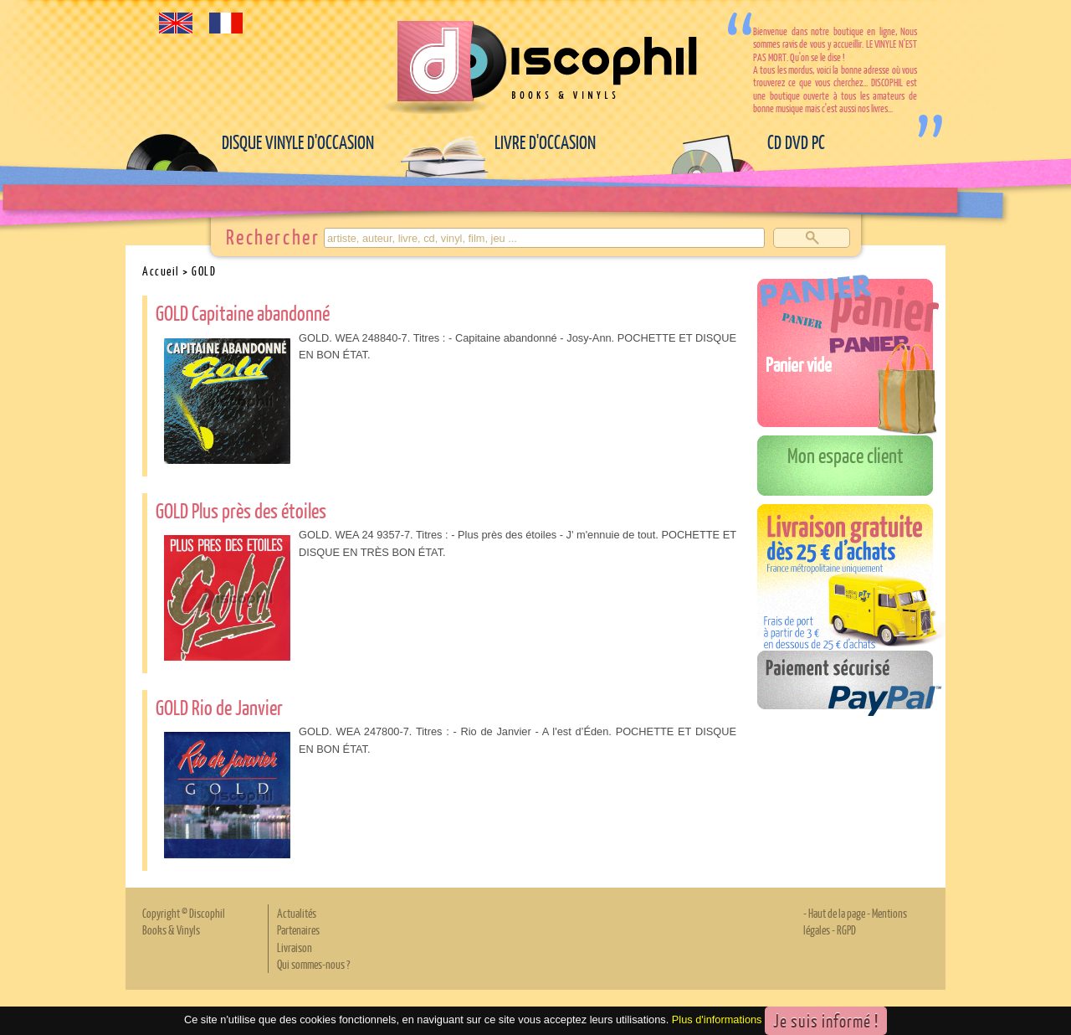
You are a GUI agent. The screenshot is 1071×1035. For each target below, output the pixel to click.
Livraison (294, 947)
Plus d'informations (717, 1019)
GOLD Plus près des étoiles (241, 510)
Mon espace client (845, 454)
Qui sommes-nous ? (313, 963)
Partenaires (298, 929)
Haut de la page (836, 912)
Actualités (296, 912)
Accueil (161, 270)
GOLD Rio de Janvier (219, 706)
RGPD (846, 929)
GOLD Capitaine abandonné (243, 312)
